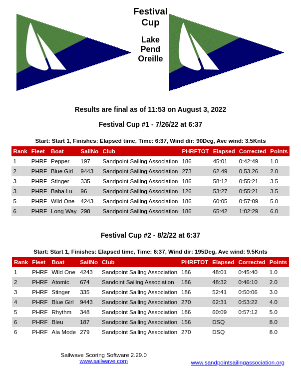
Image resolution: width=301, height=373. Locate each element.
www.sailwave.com (103, 361)
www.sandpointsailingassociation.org (238, 363)
